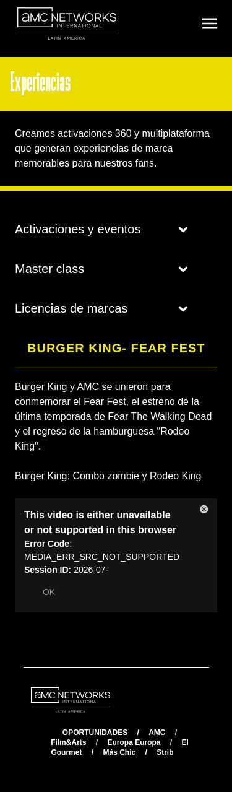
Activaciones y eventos (101, 229)
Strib (165, 752)
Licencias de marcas (101, 308)
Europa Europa (133, 742)
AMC (156, 732)
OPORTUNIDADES (94, 732)
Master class (101, 269)
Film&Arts (68, 742)
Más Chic (119, 752)
